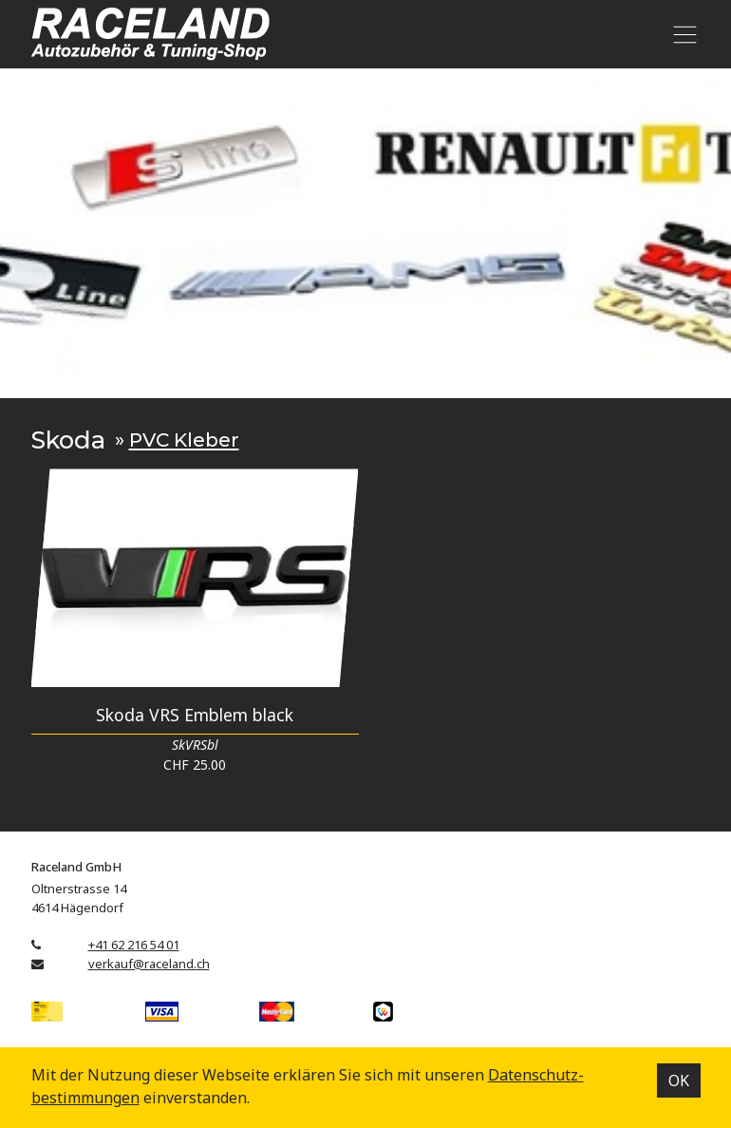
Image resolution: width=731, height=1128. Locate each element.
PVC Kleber (184, 439)
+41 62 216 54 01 (133, 944)
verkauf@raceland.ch (149, 963)
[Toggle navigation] (682, 34)
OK (678, 1080)
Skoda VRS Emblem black (194, 714)
